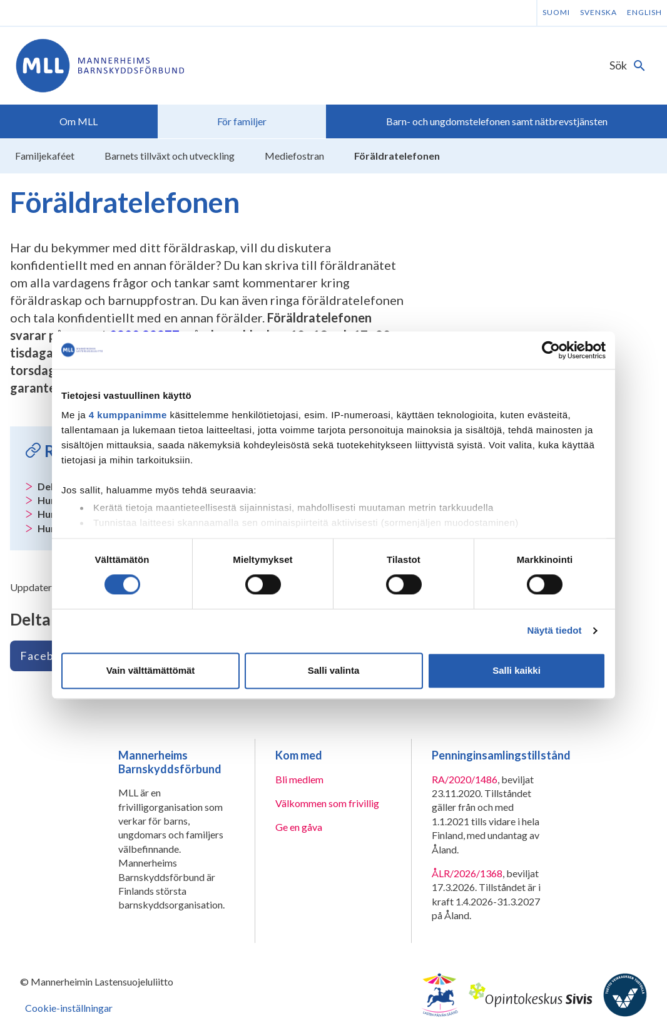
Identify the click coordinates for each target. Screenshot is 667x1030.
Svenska (598, 12)
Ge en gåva (298, 827)
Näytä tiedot (554, 631)
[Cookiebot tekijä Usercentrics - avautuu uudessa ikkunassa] (551, 350)
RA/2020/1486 (464, 779)
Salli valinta (334, 670)
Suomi (556, 12)
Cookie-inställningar (69, 1008)
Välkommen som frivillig (327, 803)
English (644, 12)
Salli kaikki (516, 670)
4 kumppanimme (128, 414)
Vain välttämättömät (150, 670)
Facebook (47, 655)
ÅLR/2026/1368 (467, 873)
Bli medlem (299, 779)
